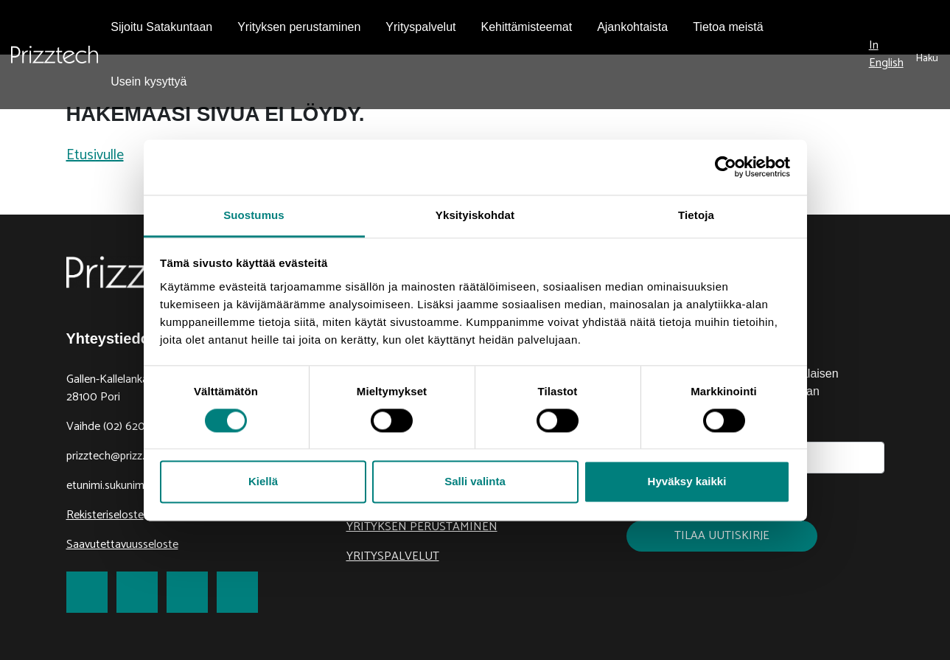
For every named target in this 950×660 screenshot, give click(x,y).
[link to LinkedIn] (187, 592)
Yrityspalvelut (392, 556)
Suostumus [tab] (253, 215)
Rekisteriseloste (105, 515)
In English (886, 54)
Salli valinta (475, 482)
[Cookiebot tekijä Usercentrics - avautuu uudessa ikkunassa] (725, 167)
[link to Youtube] (237, 592)
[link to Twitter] (137, 592)
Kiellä (263, 482)
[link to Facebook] (87, 592)
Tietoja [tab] (696, 215)
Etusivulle (95, 155)
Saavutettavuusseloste (122, 545)
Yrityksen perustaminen (421, 527)
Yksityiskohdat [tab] (475, 215)
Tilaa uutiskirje (721, 536)
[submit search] (927, 54)
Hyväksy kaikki (687, 482)
